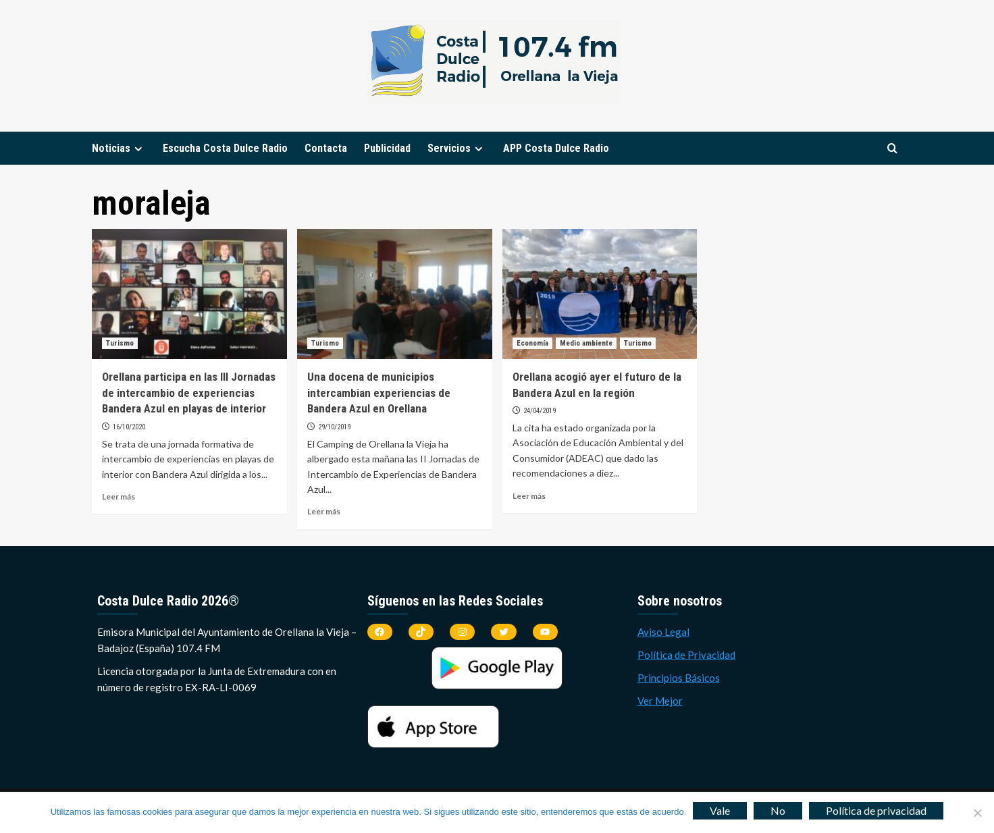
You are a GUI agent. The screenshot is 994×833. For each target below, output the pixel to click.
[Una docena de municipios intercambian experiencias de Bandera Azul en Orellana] (394, 294)
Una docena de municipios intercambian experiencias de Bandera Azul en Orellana (378, 393)
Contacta (326, 148)
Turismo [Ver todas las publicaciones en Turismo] (120, 343)
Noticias (119, 148)
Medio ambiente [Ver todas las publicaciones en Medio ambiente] (586, 343)
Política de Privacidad (686, 655)
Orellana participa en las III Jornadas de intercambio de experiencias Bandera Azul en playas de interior (189, 393)
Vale (720, 810)
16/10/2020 (129, 427)
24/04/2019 (539, 410)
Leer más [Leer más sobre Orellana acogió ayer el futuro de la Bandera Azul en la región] (529, 496)
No (777, 810)
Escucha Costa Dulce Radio (225, 148)
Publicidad (387, 148)
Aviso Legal (663, 632)
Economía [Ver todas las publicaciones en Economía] (532, 343)
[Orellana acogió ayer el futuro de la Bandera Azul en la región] (600, 294)
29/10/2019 (334, 427)
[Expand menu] (138, 149)
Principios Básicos (678, 678)
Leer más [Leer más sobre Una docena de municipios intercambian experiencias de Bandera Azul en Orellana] (323, 511)
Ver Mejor (660, 701)
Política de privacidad (876, 810)
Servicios (456, 148)
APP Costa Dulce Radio (556, 148)
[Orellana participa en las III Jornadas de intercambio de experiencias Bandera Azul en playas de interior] (189, 294)
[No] (977, 812)
